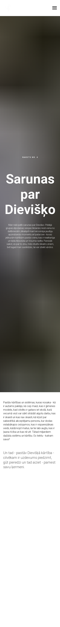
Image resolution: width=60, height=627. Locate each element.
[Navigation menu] (54, 8)
